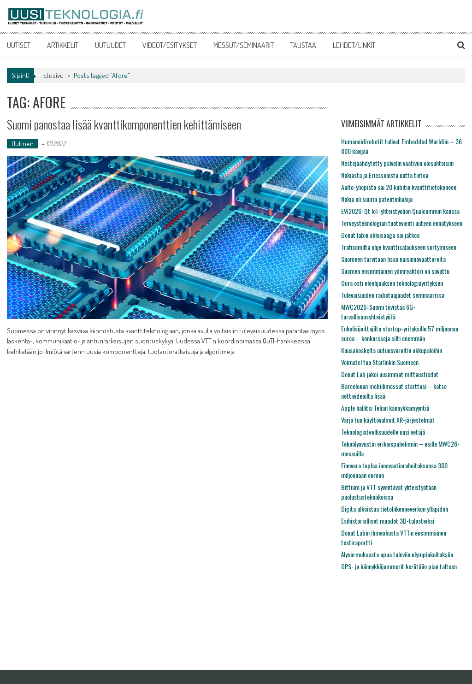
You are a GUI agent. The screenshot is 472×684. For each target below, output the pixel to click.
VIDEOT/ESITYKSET (169, 45)
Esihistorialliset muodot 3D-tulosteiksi (387, 520)
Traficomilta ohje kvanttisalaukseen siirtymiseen (398, 247)
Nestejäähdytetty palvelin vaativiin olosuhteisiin (397, 163)
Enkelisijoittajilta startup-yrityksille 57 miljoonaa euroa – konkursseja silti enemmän (399, 333)
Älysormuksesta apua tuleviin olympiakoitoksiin (397, 554)
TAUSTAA (303, 45)
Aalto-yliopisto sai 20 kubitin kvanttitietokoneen (398, 187)
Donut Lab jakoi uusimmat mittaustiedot (389, 374)
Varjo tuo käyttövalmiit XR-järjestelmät (388, 420)
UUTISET (18, 45)
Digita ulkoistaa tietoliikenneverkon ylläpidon (394, 508)
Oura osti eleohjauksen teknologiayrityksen (392, 283)
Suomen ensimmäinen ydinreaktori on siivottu (395, 271)
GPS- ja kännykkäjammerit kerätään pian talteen (399, 566)
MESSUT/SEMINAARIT (243, 45)
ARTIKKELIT (62, 45)
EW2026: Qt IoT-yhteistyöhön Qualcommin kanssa (400, 211)
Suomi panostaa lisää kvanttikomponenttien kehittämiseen (124, 124)
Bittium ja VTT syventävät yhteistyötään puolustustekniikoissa (389, 491)
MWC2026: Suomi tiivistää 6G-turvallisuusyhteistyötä (378, 311)
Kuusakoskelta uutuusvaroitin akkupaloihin (391, 350)
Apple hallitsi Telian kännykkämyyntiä (385, 408)
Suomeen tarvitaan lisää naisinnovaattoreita (393, 259)
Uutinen (23, 143)
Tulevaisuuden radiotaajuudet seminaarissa (392, 295)
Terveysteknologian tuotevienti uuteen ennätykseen (401, 223)
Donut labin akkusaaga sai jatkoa (380, 235)
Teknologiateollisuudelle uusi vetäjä (383, 431)
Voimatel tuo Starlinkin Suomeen (380, 362)
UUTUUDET (110, 45)
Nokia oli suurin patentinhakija (377, 199)
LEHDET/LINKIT (354, 45)
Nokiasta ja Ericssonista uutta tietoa (384, 175)
